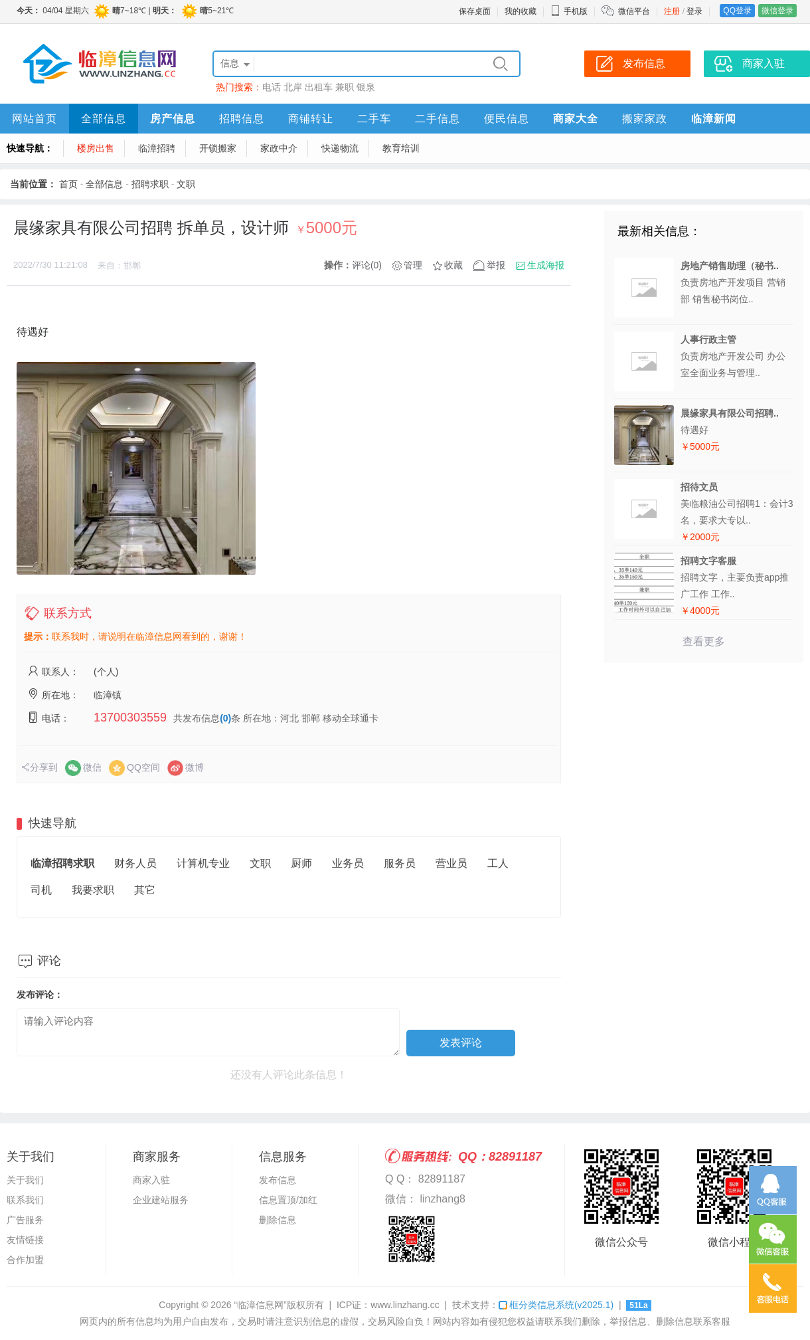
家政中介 (278, 148)
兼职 (344, 87)
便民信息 (506, 118)
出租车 (319, 87)
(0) (225, 718)
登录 (694, 11)
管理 (413, 265)
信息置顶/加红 (288, 1200)
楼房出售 (95, 148)
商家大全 (575, 118)
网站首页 (34, 118)
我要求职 (93, 890)
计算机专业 (203, 863)
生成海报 (545, 265)
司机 (41, 890)
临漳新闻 (713, 118)
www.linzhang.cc (405, 1304)
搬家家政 (644, 118)
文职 (186, 184)
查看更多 (704, 641)
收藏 (453, 265)
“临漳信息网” (260, 1304)
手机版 (569, 11)
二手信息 (437, 118)
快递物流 (340, 148)
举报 (496, 265)
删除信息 (277, 1219)
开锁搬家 (217, 148)
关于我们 (25, 1180)
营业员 (451, 863)
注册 (672, 11)
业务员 (348, 863)
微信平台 (634, 11)
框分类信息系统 (556, 1304)
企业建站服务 (161, 1200)
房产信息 (172, 118)
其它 (144, 890)
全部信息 (103, 118)
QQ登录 (737, 10)
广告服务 (25, 1219)
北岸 (293, 87)
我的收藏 (520, 11)
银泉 (366, 87)
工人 (498, 863)
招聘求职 (150, 184)
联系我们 (25, 1200)
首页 (68, 184)
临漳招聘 (156, 148)
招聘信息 (241, 118)
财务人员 (135, 863)
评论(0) (367, 265)
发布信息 (277, 1180)
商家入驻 (151, 1180)
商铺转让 (310, 118)
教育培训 (401, 148)
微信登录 (777, 10)
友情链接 (25, 1239)
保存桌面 (475, 11)
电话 (271, 87)
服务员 (400, 863)
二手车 (374, 118)
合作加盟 (25, 1259)
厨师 (301, 863)
